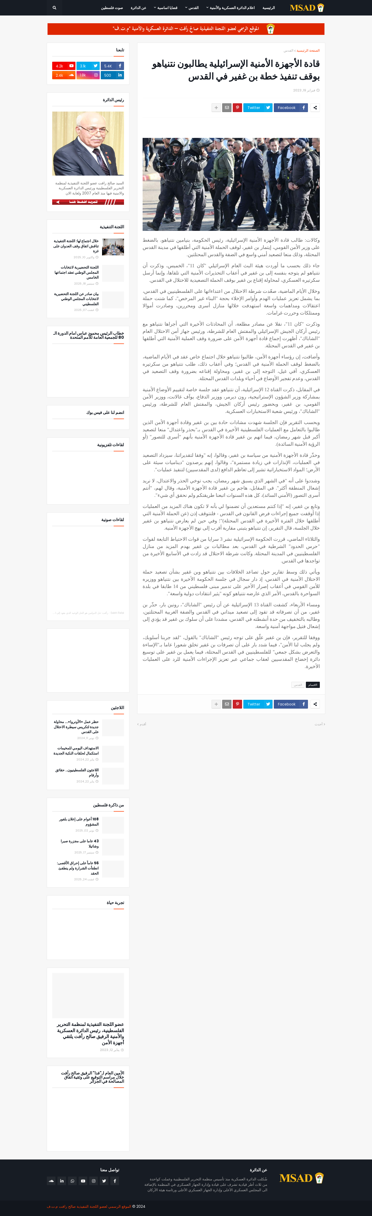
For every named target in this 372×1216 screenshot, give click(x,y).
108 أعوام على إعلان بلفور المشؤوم (79, 822)
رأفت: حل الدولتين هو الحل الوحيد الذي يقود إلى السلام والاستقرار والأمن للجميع (65, 612)
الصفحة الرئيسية (308, 50)
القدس (288, 50)
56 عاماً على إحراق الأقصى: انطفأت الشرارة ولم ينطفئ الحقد (78, 868)
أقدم (143, 724)
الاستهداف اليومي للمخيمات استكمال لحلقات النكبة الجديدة (76, 751)
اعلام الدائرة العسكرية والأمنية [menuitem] (232, 7)
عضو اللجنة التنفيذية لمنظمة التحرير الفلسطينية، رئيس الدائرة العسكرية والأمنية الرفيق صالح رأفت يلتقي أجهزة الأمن (90, 1033)
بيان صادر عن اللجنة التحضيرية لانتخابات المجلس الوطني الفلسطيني (76, 299)
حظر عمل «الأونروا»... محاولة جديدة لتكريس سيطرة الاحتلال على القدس (76, 726)
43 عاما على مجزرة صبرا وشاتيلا (80, 844)
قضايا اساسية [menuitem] (167, 7)
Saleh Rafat (117, 612)
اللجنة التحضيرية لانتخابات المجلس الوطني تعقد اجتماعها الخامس (77, 272)
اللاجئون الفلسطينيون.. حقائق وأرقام (77, 773)
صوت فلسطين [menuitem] (112, 7)
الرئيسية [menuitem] (268, 7)
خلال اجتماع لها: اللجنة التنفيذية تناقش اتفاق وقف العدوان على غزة (76, 246)
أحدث (319, 724)
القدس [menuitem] (194, 7)
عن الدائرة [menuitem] (138, 7)
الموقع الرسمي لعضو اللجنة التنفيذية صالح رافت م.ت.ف (89, 1206)
